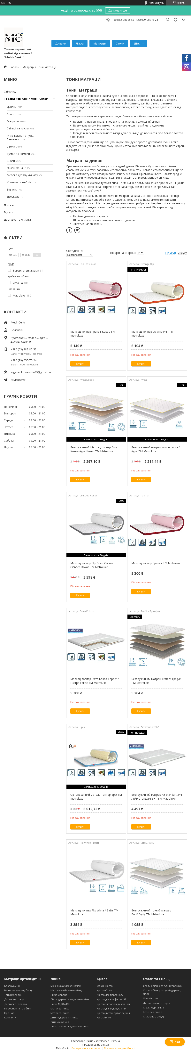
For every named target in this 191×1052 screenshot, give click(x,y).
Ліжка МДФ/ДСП (60, 1004)
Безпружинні (12, 986)
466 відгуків (156, 2)
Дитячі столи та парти (157, 1003)
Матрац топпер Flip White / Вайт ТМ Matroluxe (94, 912)
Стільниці (10, 91)
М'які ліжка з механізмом (65, 986)
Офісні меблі (15, 168)
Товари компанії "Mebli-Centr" (26, 99)
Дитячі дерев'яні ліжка (64, 1017)
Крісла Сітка (104, 990)
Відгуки (8, 212)
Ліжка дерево (58, 995)
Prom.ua (115, 1041)
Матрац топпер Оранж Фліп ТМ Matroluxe (152, 333)
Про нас (9, 205)
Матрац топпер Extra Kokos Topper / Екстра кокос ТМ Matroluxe (94, 681)
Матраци (99, 43)
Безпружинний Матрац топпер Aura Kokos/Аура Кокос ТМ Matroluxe (94, 449)
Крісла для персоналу (110, 995)
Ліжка (80, 43)
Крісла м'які (104, 1017)
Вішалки (12, 189)
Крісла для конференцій (111, 999)
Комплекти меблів (19, 182)
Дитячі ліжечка (59, 1022)
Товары (14, 67)
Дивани (60, 43)
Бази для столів (152, 1012)
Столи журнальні (153, 1007)
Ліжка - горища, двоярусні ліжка (69, 1026)
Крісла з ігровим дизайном (113, 1004)
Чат (175, 1042)
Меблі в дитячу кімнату (22, 175)
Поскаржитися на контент (87, 1048)
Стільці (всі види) (153, 1016)
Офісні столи (150, 998)
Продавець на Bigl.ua (95, 1044)
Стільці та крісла (18, 128)
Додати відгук (175, 19)
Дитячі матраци (14, 999)
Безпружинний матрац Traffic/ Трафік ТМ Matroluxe (156, 681)
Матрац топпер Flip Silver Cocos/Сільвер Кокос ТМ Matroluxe (91, 565)
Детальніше (117, 10)
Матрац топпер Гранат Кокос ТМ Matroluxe (92, 333)
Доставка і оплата (15, 1004)
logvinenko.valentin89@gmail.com (32, 372)
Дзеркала (13, 196)
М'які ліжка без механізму (66, 990)
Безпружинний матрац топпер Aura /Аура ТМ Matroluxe (155, 449)
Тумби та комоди (18, 154)
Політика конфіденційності (119, 1048)
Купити (80, 363)
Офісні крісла (105, 986)
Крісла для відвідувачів (111, 1008)
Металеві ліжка (59, 1008)
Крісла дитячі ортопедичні (113, 1013)
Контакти (10, 1017)
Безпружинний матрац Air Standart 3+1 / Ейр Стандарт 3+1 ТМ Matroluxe (156, 796)
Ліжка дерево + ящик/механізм (69, 999)
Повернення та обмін (17, 1008)
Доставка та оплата (17, 219)
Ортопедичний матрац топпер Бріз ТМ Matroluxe (96, 796)
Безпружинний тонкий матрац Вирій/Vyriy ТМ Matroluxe (151, 912)
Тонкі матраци (13, 995)
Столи (120, 43)
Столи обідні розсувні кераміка (162, 986)
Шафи (11, 161)
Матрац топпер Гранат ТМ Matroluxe (156, 563)
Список (182, 252)
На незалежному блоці (18, 990)
